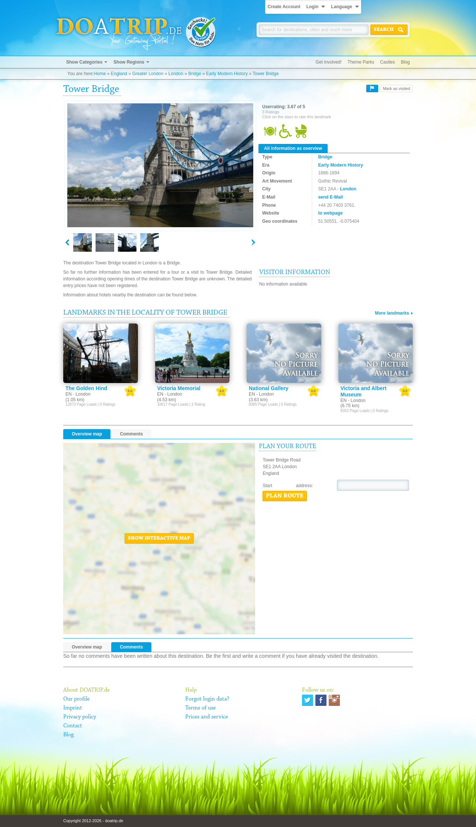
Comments (131, 434)
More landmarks (392, 313)
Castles (387, 62)
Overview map (87, 434)
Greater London (147, 73)
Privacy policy (79, 717)
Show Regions (128, 62)
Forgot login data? (207, 699)
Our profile (76, 699)
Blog (405, 62)
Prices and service (206, 717)
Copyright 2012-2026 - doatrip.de (93, 820)
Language (341, 6)
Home (100, 73)
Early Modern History (227, 73)
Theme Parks (361, 62)
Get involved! (329, 62)
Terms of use (200, 708)
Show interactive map (159, 538)
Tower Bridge (266, 73)
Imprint (72, 708)
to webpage (330, 213)
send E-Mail (330, 197)
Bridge (194, 73)
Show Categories (84, 62)
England (119, 73)
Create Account (283, 6)
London (175, 73)
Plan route (284, 496)
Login (312, 6)
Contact (72, 726)
